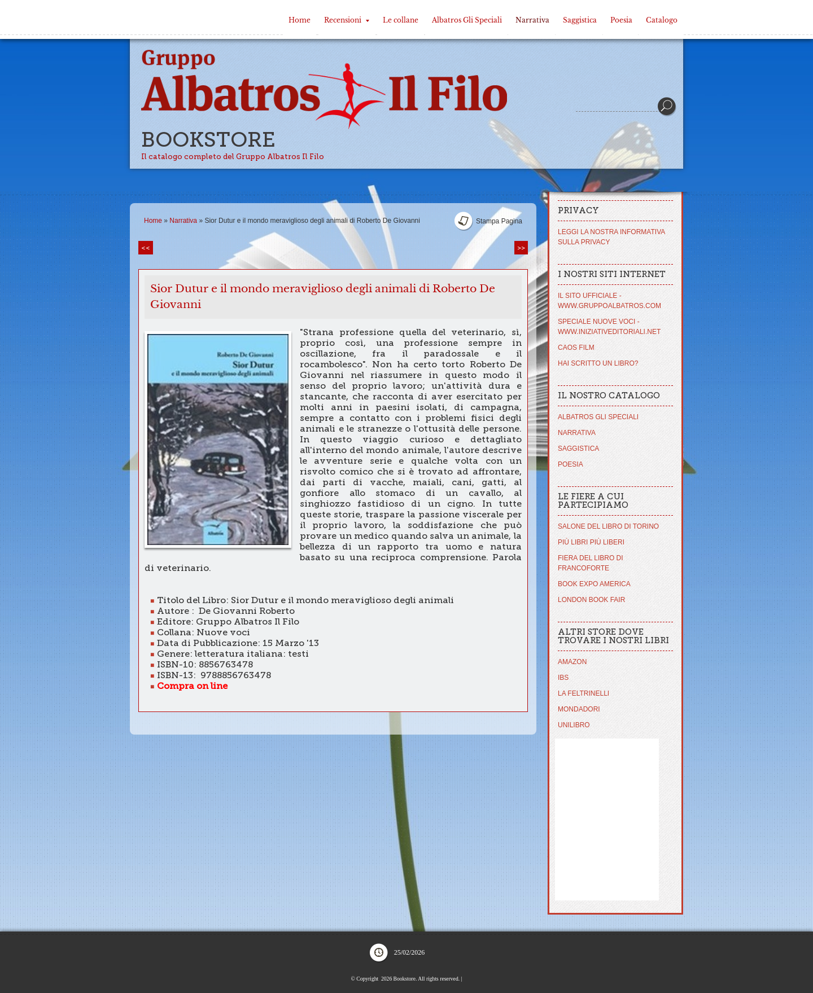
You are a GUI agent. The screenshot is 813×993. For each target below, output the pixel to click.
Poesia (621, 20)
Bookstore (208, 139)
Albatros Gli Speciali (467, 20)
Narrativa (532, 20)
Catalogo (662, 20)
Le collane (400, 20)
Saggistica (580, 20)
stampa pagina (499, 221)
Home (300, 20)
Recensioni (346, 20)
